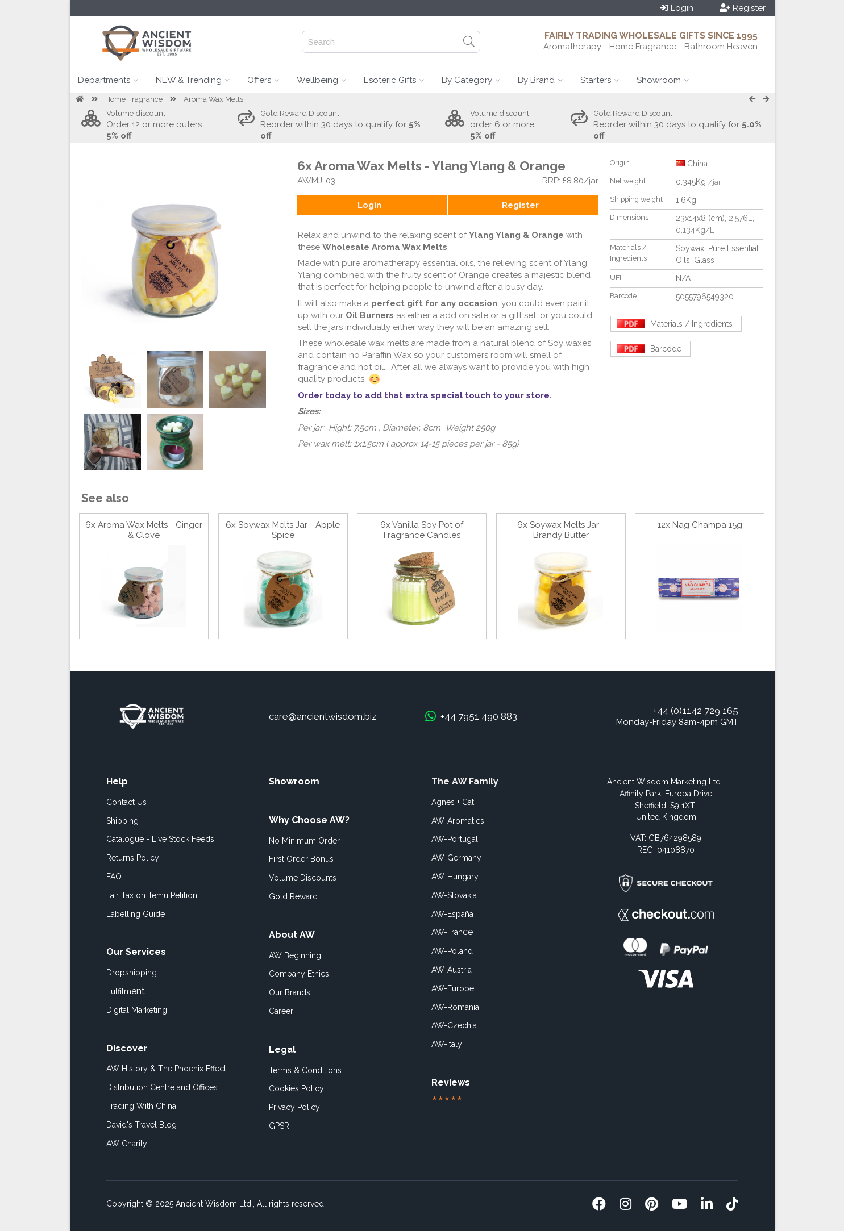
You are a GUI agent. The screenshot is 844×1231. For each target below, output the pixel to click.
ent (125, 991)
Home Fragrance (134, 99)
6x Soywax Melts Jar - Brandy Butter (561, 530)
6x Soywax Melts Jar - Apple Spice (283, 530)
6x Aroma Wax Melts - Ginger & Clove (143, 530)
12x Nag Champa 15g (700, 525)
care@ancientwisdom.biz (323, 716)
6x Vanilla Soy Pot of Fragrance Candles (421, 530)
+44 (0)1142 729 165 (695, 710)
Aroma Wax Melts (213, 99)
